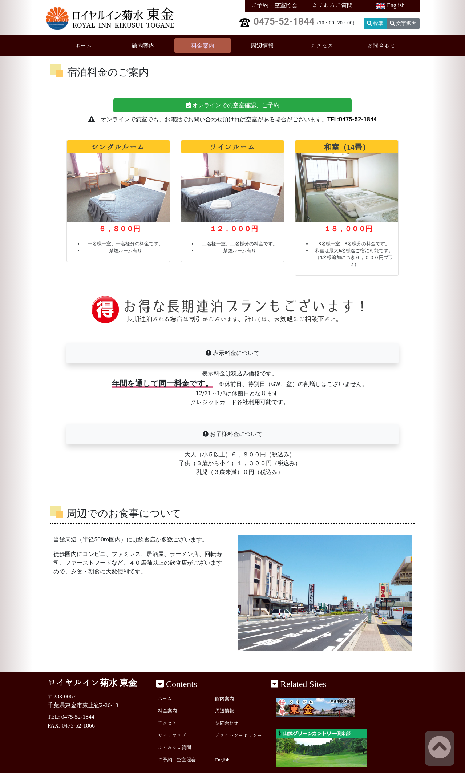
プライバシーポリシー (238, 735)
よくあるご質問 (332, 5)
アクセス (321, 45)
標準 (375, 23)
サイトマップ (172, 735)
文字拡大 (403, 23)
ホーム (93, 44)
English (390, 5)
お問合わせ (381, 45)
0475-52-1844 (284, 21)
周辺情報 (262, 45)
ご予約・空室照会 (274, 5)
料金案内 (202, 45)
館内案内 (143, 45)
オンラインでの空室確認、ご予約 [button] (232, 105)
